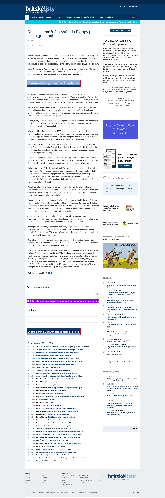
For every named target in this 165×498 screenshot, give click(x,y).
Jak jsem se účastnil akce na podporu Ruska (121, 348)
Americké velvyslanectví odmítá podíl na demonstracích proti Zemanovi (59, 350)
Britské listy (41, 9)
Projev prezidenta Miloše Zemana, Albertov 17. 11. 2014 (54, 423)
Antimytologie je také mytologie (56, 446)
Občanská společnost (31, 482)
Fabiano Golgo (119, 410)
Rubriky (78, 17)
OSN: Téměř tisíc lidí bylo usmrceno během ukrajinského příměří (57, 353)
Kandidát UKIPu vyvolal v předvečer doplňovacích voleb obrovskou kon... (60, 431)
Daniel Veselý (40, 405)
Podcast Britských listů (116, 178)
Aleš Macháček (41, 411)
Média (44, 480)
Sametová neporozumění (54, 405)
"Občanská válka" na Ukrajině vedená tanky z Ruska (53, 370)
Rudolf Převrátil (41, 382)
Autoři (100, 17)
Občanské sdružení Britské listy (47, 492)
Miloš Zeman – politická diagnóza (58, 414)
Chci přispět (125, 166)
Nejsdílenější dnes (111, 372)
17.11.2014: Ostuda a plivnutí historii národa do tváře (53, 428)
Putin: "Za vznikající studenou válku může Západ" (52, 455)
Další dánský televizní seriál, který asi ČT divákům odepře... (55, 364)
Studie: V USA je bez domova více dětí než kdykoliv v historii (56, 408)
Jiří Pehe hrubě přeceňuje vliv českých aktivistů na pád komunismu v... (66, 458)
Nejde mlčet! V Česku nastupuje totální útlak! (121, 286)
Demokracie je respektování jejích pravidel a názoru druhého (65, 396)
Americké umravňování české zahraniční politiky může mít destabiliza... (66, 347)
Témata (68, 17)
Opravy (64, 480)
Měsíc (119, 362)
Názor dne (49, 402)
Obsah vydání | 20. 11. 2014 (40, 343)
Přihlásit (134, 6)
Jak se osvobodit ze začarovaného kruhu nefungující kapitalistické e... (59, 376)
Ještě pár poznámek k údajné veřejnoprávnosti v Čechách (122, 318)
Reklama (64, 482)
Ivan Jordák (40, 396)
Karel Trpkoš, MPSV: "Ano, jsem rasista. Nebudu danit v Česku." (120, 301)
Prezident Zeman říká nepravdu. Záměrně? (59, 379)
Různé (44, 482)
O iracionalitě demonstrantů (45, 399)
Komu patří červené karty (54, 393)
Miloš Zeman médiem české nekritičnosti (61, 417)
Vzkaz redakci (83, 478)
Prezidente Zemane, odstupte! (46, 385)
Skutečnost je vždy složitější (57, 390)
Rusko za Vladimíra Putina (40, 287)
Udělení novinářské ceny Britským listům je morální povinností (121, 414)
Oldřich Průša (40, 402)
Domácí (44, 475)
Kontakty (64, 478)
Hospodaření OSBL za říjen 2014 (47, 461)
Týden (111, 362)
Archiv (49, 17)
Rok (125, 362)
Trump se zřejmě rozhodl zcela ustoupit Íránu (121, 326)
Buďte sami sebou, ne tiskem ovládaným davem (62, 411)
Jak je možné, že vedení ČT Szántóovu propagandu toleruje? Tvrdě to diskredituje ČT (122, 310)
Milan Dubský (40, 393)
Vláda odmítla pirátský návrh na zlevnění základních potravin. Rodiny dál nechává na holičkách (121, 405)
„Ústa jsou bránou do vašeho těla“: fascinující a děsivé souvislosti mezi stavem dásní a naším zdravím (122, 388)
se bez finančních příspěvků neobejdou (65, 388)
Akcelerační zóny (114, 354)
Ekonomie (28, 478)
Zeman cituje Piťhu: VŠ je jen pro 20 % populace (64, 437)
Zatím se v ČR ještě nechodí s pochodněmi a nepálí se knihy (56, 426)
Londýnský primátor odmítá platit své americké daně (53, 355)
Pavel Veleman (119, 283)
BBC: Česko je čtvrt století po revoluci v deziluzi (52, 440)
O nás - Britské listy (68, 475)
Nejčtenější (89, 17)
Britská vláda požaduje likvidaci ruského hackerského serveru (56, 373)
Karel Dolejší (40, 446)
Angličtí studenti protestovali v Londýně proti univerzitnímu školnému (59, 434)
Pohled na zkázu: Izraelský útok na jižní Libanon (119, 397)
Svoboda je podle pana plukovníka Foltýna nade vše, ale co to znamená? (121, 294)
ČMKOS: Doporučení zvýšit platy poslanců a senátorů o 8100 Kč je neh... (60, 361)
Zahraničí (28, 475)
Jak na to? (110, 191)
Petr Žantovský (41, 414)
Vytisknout (33, 295)
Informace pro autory (85, 480)
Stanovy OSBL (83, 475)
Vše (130, 362)
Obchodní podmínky (68, 484)
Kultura (27, 480)
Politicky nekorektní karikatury (116, 238)
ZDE (50, 273)
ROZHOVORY (58, 17)
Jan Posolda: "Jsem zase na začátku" (48, 367)
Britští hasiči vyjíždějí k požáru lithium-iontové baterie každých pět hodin (122, 380)
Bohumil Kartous (41, 388)
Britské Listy (122, 477)
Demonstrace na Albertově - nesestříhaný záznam (52, 420)
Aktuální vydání (37, 17)
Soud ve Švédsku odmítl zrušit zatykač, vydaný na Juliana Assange (58, 358)
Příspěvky (109, 17)
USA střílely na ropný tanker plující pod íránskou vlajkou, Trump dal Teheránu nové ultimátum (121, 334)
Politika (44, 478)
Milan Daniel (40, 379)
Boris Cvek (117, 290)
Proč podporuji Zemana (55, 382)
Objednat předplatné (121, 30)
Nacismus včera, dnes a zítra (118, 341)
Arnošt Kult (117, 352)
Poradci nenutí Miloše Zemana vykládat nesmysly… (65, 443)
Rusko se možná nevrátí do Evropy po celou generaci (53, 449)
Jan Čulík (39, 347)
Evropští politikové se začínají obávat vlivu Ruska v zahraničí (56, 452)
